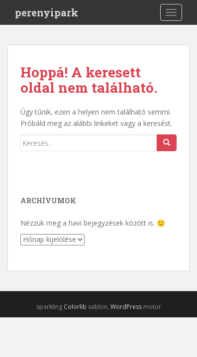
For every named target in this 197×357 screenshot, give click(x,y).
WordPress (126, 306)
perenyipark (46, 12)
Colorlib (75, 306)
